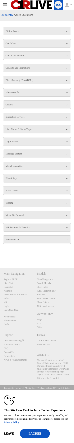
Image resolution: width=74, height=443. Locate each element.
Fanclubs (41, 294)
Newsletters (9, 356)
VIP (5, 302)
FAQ (6, 348)
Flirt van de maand (45, 306)
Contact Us (9, 352)
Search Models (44, 283)
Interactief (8, 287)
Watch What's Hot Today (15, 294)
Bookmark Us (43, 344)
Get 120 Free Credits (46, 340)
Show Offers (43, 302)
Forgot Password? (12, 344)
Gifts (39, 327)
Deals (6, 324)
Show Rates (42, 287)
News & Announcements (15, 359)
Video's (7, 298)
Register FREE (10, 279)
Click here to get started (48, 378)
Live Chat (8, 283)
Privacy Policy (11, 422)
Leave (9, 433)
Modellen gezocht (45, 279)
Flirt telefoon (10, 320)
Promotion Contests (46, 298)
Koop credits (10, 316)
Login (6, 306)
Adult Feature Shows (46, 290)
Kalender (8, 290)
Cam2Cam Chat (11, 310)
